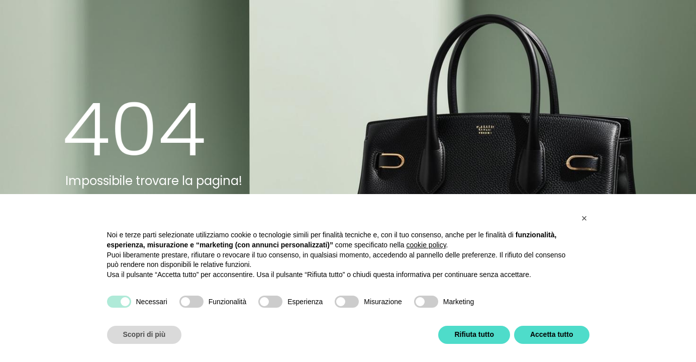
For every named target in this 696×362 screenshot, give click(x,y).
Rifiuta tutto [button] (474, 334)
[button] (584, 218)
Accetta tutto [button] (551, 334)
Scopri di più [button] (144, 334)
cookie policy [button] (426, 245)
